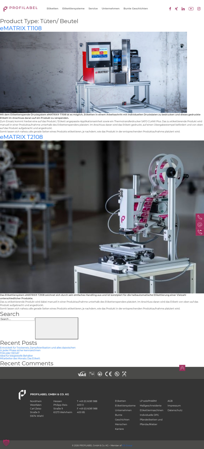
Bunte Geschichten (136, 8)
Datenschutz (175, 420)
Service (93, 8)
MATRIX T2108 (21, 136)
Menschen (121, 434)
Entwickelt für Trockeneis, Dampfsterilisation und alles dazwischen (38, 347)
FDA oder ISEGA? (9, 353)
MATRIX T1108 (21, 28)
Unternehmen (111, 8)
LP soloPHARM (148, 410)
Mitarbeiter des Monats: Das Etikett (20, 358)
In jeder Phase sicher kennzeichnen (20, 350)
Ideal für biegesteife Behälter (16, 355)
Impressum (174, 415)
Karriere (119, 438)
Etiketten (52, 8)
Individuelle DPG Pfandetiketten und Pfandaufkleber (151, 429)
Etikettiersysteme (73, 8)
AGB (170, 410)
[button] (6, 443)
